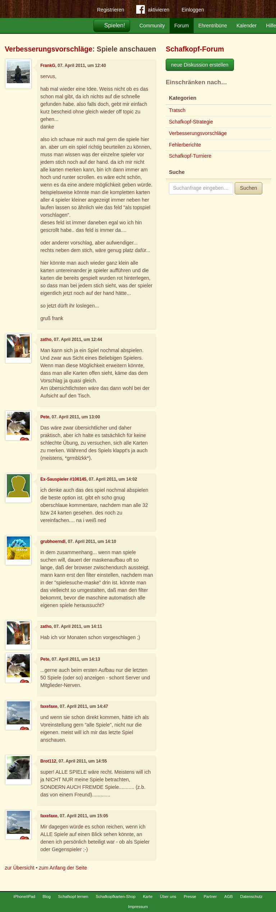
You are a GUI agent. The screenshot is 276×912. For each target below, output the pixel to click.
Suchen (248, 188)
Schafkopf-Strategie (191, 122)
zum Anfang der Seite (63, 868)
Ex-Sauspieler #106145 (63, 479)
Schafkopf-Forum (195, 49)
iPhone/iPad (24, 896)
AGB (228, 896)
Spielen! (114, 25)
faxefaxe (49, 706)
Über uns (168, 896)
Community (152, 25)
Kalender (246, 25)
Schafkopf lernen (73, 896)
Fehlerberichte (185, 145)
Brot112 (48, 761)
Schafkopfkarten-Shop (115, 896)
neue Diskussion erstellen (200, 65)
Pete (44, 416)
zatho (45, 339)
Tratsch (177, 110)
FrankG (47, 65)
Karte (148, 896)
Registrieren (110, 10)
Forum (181, 25)
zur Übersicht (19, 868)
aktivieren (152, 11)
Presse (190, 896)
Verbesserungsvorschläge (48, 49)
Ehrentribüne (212, 25)
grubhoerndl (52, 541)
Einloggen (192, 10)
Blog (47, 896)
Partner (210, 896)
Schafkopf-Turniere (190, 156)
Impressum (138, 906)
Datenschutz (251, 896)
